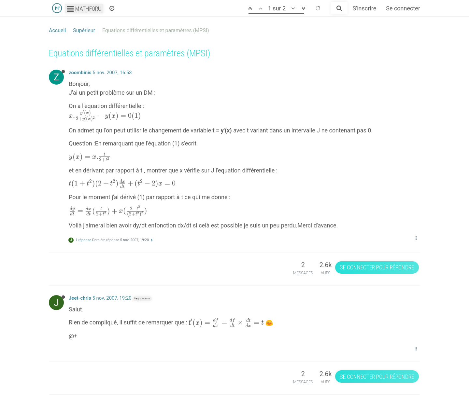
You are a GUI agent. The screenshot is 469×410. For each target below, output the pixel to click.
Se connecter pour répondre (377, 267)
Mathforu (84, 8)
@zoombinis (142, 298)
